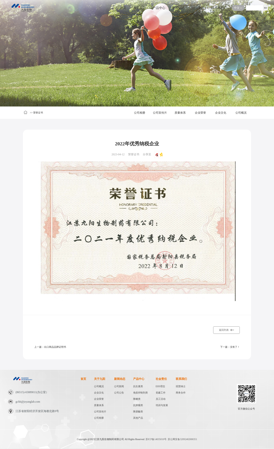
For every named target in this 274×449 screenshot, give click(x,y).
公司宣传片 (160, 112)
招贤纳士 (181, 386)
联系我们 (217, 8)
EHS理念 (160, 386)
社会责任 (198, 8)
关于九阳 (139, 8)
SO (265, 7)
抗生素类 (138, 386)
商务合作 (181, 392)
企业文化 (220, 112)
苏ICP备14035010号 (156, 439)
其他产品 (138, 418)
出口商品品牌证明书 (55, 347)
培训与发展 (162, 405)
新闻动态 (178, 8)
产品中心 (159, 8)
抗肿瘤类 (138, 405)
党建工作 (160, 392)
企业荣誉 (200, 112)
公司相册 (139, 112)
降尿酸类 (138, 411)
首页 (123, 8)
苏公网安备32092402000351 (182, 439)
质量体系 (180, 112)
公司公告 (119, 392)
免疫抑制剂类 (140, 392)
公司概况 (241, 112)
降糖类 (136, 399)
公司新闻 (119, 386)
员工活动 (160, 399)
